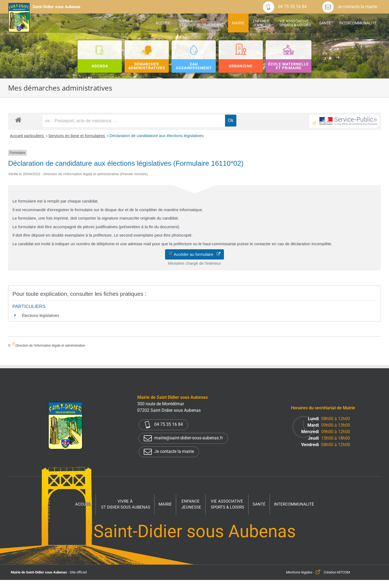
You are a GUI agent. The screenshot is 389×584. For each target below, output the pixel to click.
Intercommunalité (294, 504)
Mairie (165, 504)
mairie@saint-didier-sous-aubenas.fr (183, 438)
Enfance (191, 504)
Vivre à (125, 504)
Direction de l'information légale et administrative (50, 345)
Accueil (83, 504)
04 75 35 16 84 (285, 6)
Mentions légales (299, 572)
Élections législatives (40, 315)
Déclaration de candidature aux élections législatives (156, 135)
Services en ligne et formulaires (77, 135)
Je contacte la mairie (349, 6)
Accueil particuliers (27, 135)
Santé (259, 504)
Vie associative (227, 504)
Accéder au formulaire (196, 254)
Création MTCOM (337, 572)
